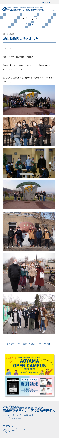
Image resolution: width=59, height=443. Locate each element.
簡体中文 (29, 2)
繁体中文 (37, 2)
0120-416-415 (23, 419)
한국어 (45, 2)
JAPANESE (20, 2)
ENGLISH (53, 2)
